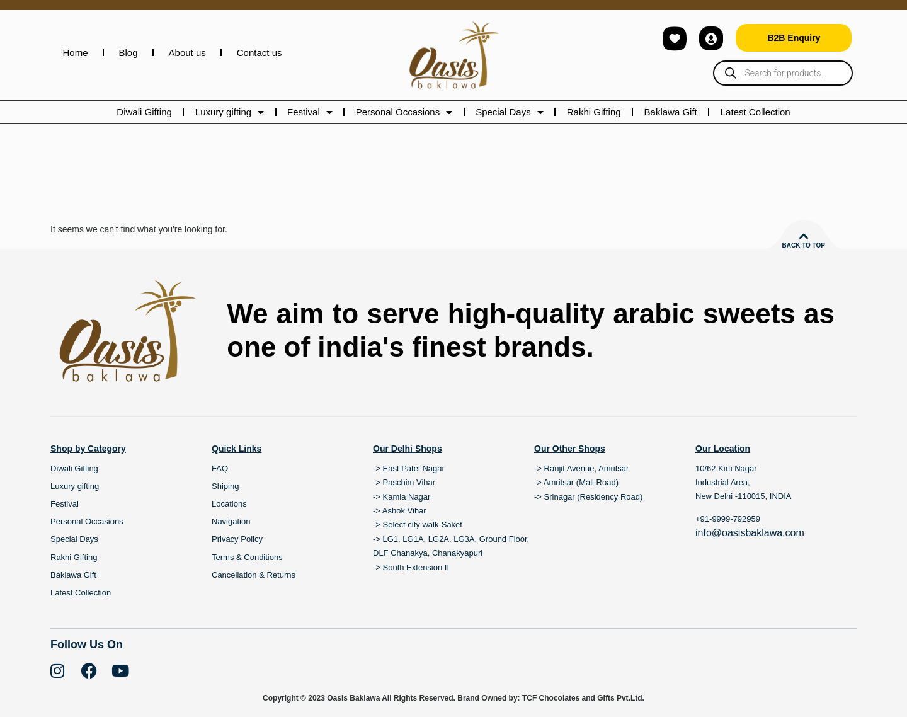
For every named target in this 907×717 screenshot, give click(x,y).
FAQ (220, 468)
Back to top (803, 245)
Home (75, 52)
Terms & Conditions (247, 557)
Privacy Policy (237, 539)
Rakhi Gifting (594, 111)
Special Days (510, 112)
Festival (310, 112)
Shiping (225, 486)
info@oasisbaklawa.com (749, 532)
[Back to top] (803, 236)
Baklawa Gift (670, 111)
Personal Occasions (404, 112)
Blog (128, 52)
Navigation (231, 521)
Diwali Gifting (144, 111)
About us (187, 52)
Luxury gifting (229, 112)
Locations (229, 503)
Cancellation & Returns (253, 575)
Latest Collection (755, 111)
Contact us (259, 52)
